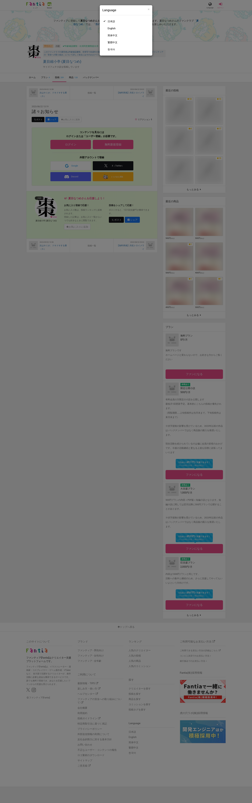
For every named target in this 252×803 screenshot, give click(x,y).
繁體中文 (112, 42)
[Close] (149, 9)
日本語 (111, 21)
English (111, 28)
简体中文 (112, 35)
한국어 (111, 49)
